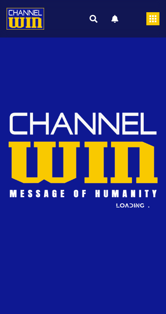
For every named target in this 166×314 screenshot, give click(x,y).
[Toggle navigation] (152, 18)
